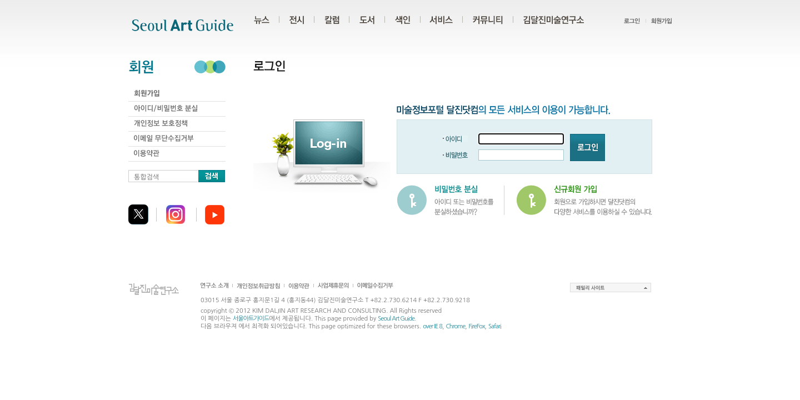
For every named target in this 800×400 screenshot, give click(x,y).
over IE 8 (432, 326)
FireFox (477, 326)
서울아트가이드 (251, 319)
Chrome (455, 326)
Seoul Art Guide (396, 319)
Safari (494, 326)
